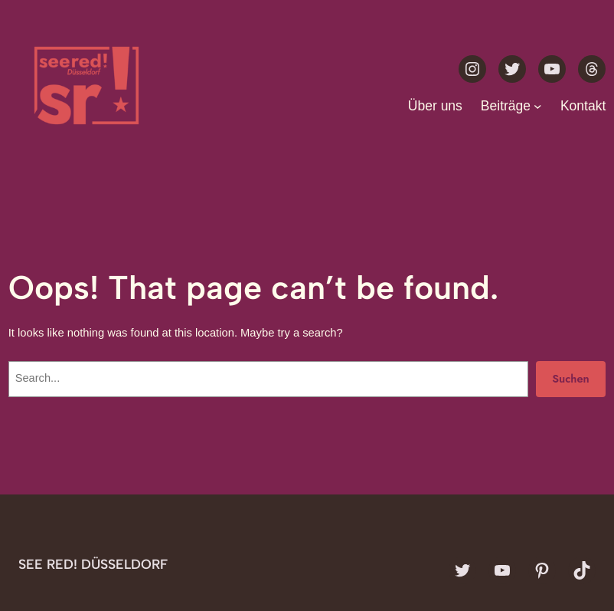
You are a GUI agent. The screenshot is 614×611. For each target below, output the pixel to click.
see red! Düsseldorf (93, 564)
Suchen (571, 378)
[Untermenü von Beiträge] (538, 105)
